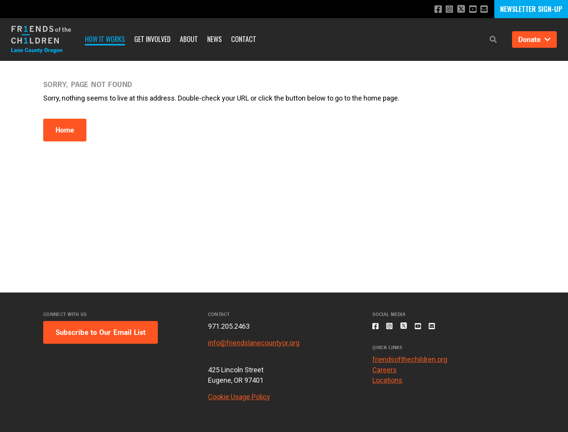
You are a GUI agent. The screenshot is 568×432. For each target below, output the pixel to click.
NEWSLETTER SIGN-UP (531, 9)
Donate (534, 39)
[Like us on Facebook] (432, 9)
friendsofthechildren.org (409, 364)
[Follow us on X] (458, 10)
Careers (384, 374)
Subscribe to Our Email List (100, 332)
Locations (387, 385)
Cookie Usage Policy (239, 397)
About (189, 39)
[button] (493, 39)
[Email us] (483, 9)
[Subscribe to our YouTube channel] (471, 9)
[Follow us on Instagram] (445, 9)
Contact (243, 39)
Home (65, 130)
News (214, 39)
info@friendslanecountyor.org (253, 343)
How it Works (105, 39)
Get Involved (152, 39)
